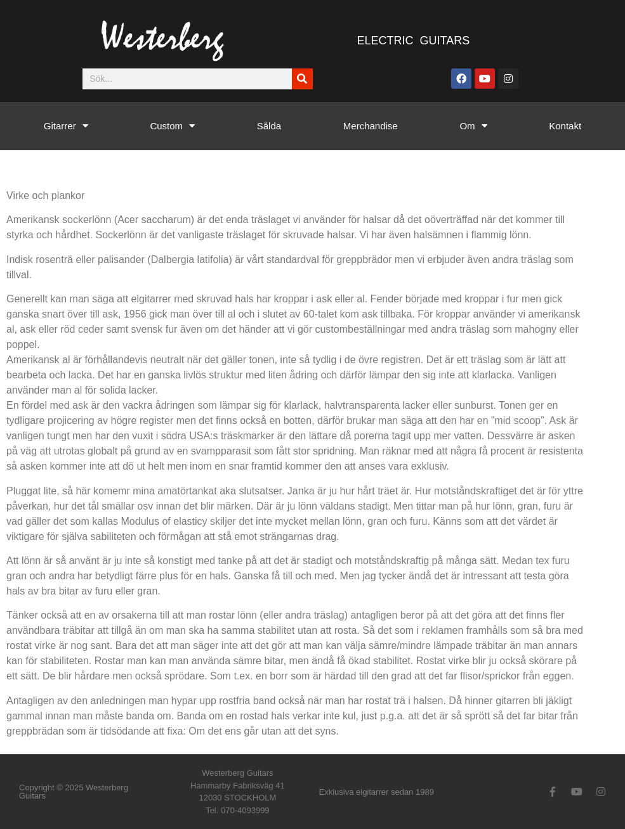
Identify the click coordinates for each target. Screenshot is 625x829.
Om (473, 126)
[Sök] (302, 78)
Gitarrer (66, 126)
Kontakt (565, 125)
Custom (172, 126)
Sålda (269, 125)
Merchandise (370, 125)
